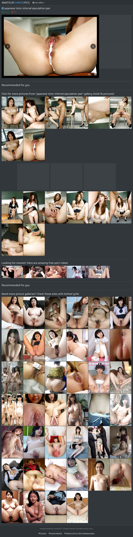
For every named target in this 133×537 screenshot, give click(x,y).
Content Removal (55, 533)
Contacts (42, 533)
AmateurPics (16, 3)
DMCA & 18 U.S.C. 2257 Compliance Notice (79, 533)
